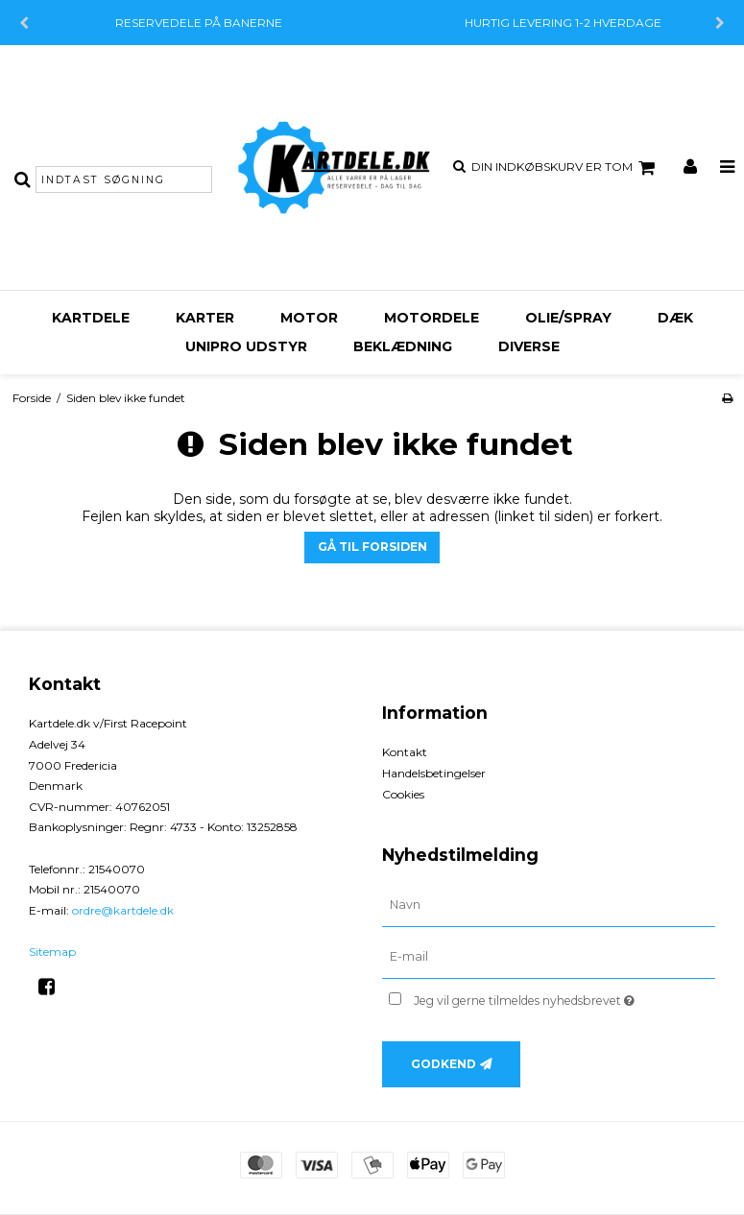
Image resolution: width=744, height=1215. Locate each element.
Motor (309, 317)
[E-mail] (549, 956)
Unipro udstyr (246, 346)
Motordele (431, 317)
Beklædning (402, 346)
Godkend (443, 1064)
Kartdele (91, 317)
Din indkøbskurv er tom (565, 168)
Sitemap (52, 951)
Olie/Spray (568, 317)
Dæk (675, 317)
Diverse (529, 346)
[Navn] (549, 905)
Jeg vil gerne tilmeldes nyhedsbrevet (564, 997)
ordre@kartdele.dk (123, 910)
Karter (205, 317)
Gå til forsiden (372, 546)
